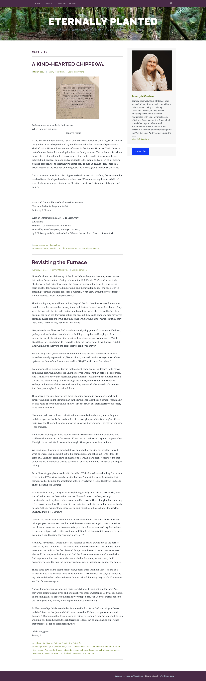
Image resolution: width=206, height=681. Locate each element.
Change (63, 647)
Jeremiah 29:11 (81, 650)
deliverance (80, 647)
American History (40, 248)
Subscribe (140, 151)
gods (60, 650)
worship (91, 653)
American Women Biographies (46, 245)
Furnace (48, 650)
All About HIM (39, 643)
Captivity (52, 248)
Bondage (47, 647)
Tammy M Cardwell (56, 72)
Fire (112, 647)
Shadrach (67, 653)
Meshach (98, 650)
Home (37, 4)
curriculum (62, 248)
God (55, 650)
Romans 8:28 (47, 653)
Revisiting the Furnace (59, 262)
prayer (116, 650)
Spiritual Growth (61, 643)
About (49, 4)
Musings (49, 643)
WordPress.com (167, 676)
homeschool (73, 248)
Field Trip (100, 647)
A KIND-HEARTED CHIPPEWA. (68, 64)
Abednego (37, 647)
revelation (36, 653)
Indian (82, 248)
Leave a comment (76, 72)
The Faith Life (75, 643)
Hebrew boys (68, 650)
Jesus (91, 650)
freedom (40, 650)
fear (93, 647)
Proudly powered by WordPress (129, 676)
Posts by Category (67, 4)
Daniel (71, 647)
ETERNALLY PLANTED (103, 21)
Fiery (107, 647)
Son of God (77, 653)
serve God (58, 653)
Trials (85, 653)
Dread (88, 647)
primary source (92, 248)
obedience (108, 650)
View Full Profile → (141, 139)
